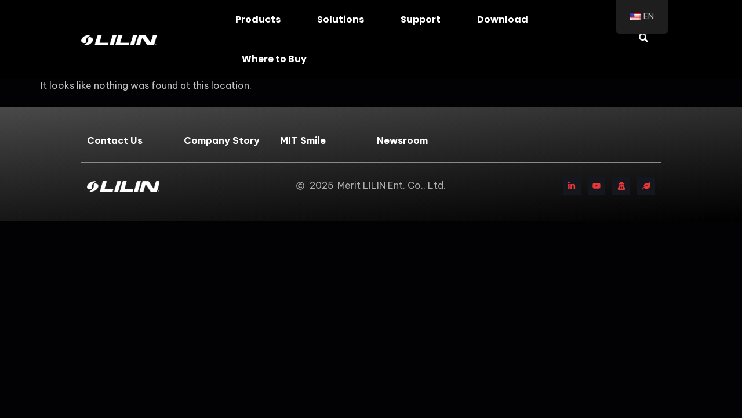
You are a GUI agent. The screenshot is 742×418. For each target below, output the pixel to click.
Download (505, 19)
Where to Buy (277, 59)
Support (423, 19)
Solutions (343, 19)
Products (260, 19)
